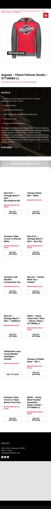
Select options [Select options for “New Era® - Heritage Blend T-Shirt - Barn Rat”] (36, 253)
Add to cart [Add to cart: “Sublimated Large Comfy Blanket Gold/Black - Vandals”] (13, 374)
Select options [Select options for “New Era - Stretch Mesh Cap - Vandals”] (36, 292)
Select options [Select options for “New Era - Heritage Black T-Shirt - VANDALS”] (13, 335)
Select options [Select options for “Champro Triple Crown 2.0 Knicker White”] (13, 253)
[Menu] (45, 15)
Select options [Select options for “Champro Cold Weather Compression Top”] (13, 292)
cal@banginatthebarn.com (10, 453)
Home (3, 11)
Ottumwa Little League (26, 11)
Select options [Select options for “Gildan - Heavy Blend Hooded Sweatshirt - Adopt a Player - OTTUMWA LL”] (36, 419)
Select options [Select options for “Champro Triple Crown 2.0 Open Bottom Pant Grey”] (13, 419)
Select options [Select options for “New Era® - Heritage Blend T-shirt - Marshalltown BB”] (13, 212)
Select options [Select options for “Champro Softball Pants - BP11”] (36, 373)
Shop (8, 11)
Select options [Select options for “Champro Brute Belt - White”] (36, 212)
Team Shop (14, 11)
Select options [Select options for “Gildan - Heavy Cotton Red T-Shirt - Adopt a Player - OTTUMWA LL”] (36, 335)
